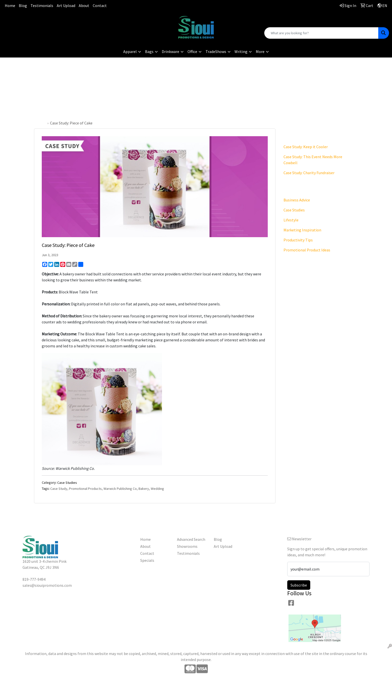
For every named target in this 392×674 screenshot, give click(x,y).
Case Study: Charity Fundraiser (309, 172)
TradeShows (216, 51)
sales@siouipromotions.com (65, 24)
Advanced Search (191, 539)
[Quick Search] (321, 33)
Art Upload (66, 5)
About (84, 5)
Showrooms (187, 546)
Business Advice (297, 199)
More (260, 51)
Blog (23, 5)
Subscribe (298, 585)
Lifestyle (291, 219)
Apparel (130, 51)
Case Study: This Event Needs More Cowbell (313, 159)
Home (10, 5)
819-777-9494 (65, 19)
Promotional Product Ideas (307, 249)
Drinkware (170, 51)
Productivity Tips (298, 239)
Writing (241, 51)
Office (192, 51)
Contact (100, 5)
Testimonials (41, 5)
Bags (149, 51)
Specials (147, 560)
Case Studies (67, 482)
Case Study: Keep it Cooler (306, 146)
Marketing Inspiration (302, 229)
